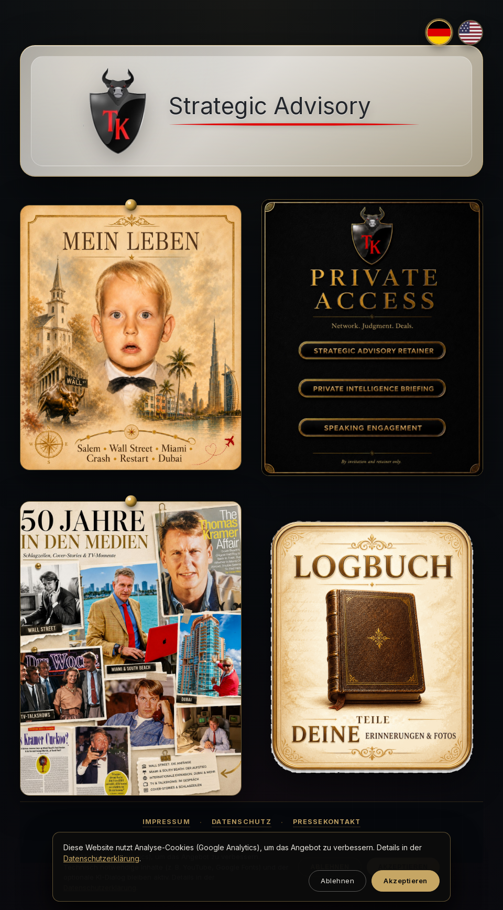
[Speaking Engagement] (372, 427)
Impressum (166, 822)
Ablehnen (337, 880)
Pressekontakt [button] (326, 822)
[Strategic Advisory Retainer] (372, 350)
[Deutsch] (439, 32)
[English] (470, 32)
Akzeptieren (406, 880)
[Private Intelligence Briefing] (372, 388)
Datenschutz (241, 822)
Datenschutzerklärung (101, 858)
